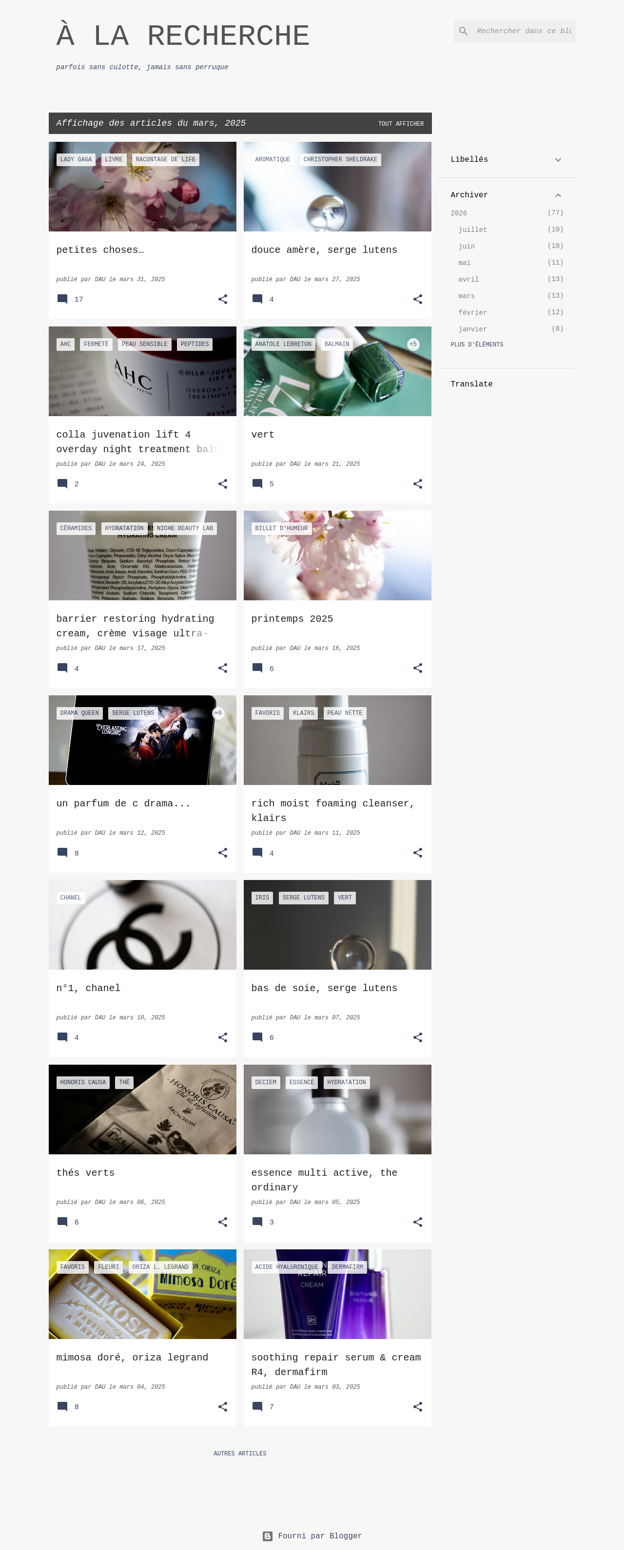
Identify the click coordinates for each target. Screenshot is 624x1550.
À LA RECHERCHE (184, 36)
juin (467, 246)
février (473, 313)
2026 (459, 213)
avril (469, 280)
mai (465, 263)
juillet (473, 230)
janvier (473, 329)
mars (467, 296)
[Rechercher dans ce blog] (524, 31)
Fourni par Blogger (312, 1536)
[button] (223, 300)
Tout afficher (401, 124)
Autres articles (240, 1454)
